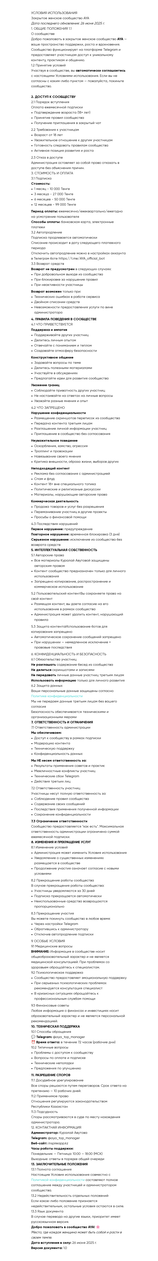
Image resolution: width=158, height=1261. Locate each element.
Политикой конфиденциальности (58, 1180)
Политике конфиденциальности (57, 696)
